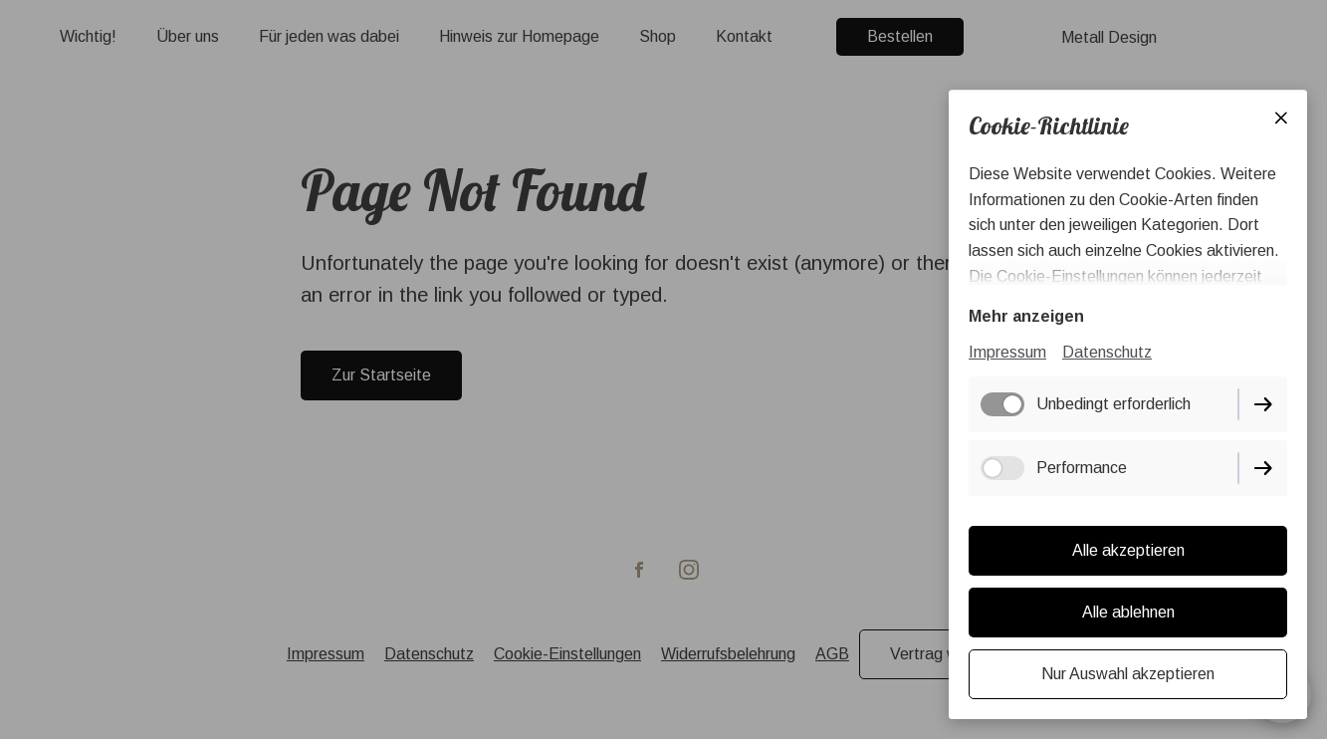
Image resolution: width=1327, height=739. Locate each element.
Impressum (1007, 352)
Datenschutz (1107, 352)
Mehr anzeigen (1026, 316)
